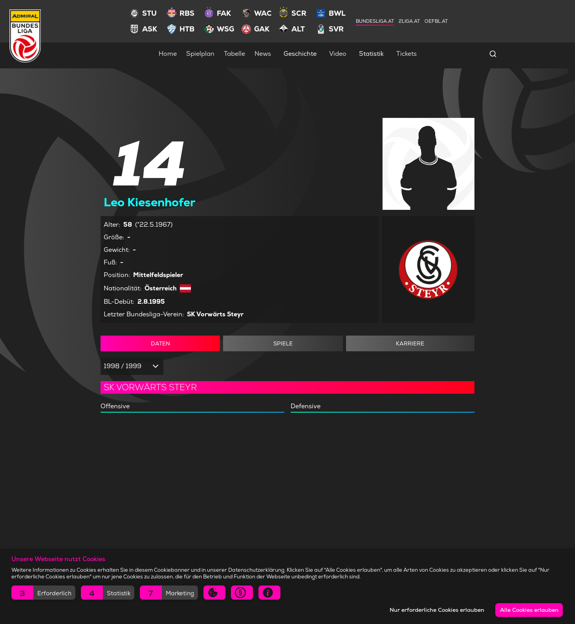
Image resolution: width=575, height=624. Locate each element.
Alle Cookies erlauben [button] (529, 609)
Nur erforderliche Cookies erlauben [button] (437, 609)
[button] (43, 592)
